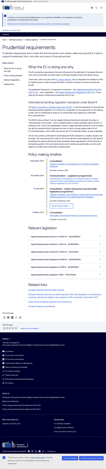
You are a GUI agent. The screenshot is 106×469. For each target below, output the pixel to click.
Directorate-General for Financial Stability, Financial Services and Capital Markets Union (33, 397)
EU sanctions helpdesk (62, 424)
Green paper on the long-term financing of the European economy (73, 215)
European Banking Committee (40, 306)
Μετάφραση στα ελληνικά (16, 24)
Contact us (51, 451)
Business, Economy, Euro (11, 30)
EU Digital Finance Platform (64, 428)
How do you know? (41, 1)
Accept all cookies (70, 458)
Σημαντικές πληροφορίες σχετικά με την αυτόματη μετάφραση (48, 24)
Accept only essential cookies (91, 458)
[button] (4, 317)
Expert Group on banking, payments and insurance (48, 302)
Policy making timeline (13, 76)
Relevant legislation (12, 80)
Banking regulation (31, 39)
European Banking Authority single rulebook (46, 290)
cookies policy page (37, 457)
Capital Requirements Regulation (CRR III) (76, 92)
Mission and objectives (10, 401)
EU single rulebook (63, 79)
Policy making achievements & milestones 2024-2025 (21, 405)
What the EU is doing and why (12, 69)
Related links (9, 84)
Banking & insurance (15, 39)
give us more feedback (30, 328)
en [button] (92, 8)
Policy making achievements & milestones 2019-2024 (21, 409)
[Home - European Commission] (14, 7)
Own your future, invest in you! (65, 431)
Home (4, 39)
